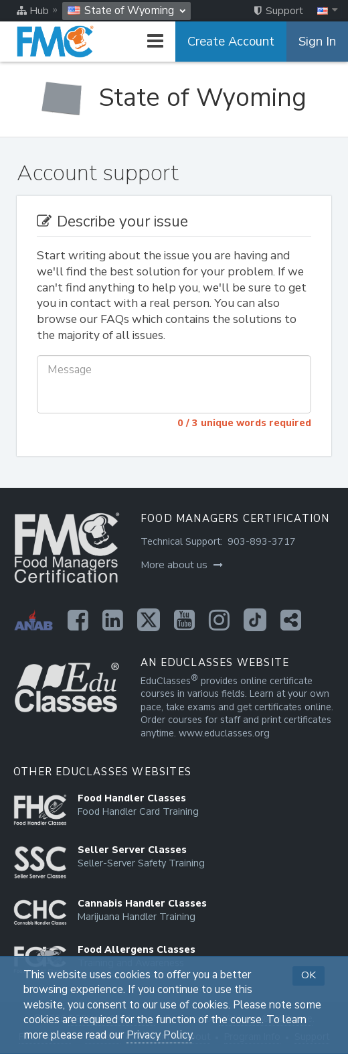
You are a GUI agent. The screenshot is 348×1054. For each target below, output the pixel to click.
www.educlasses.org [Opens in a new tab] (224, 733)
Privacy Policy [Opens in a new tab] (159, 1035)
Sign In (317, 42)
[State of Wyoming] (174, 98)
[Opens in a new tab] (78, 620)
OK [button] (308, 975)
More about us (182, 565)
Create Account (230, 42)
